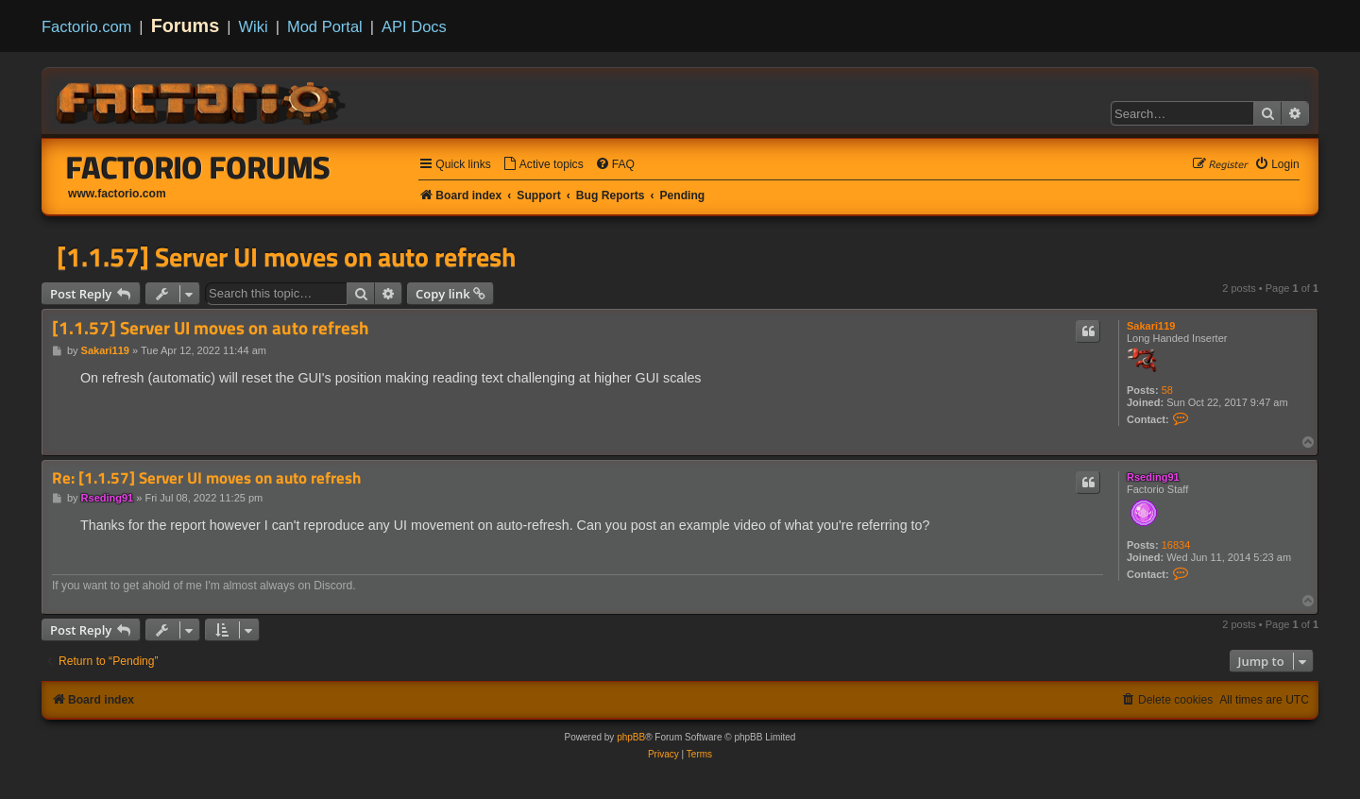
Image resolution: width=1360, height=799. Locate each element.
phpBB (631, 737)
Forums (185, 25)
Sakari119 (1151, 326)
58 (1167, 390)
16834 (1176, 545)
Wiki (253, 26)
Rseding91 (1153, 477)
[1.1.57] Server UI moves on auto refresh (286, 257)
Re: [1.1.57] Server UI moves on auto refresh (206, 478)
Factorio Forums (198, 167)
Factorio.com (86, 26)
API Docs (414, 26)
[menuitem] (543, 165)
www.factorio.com (117, 193)
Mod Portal (325, 26)
